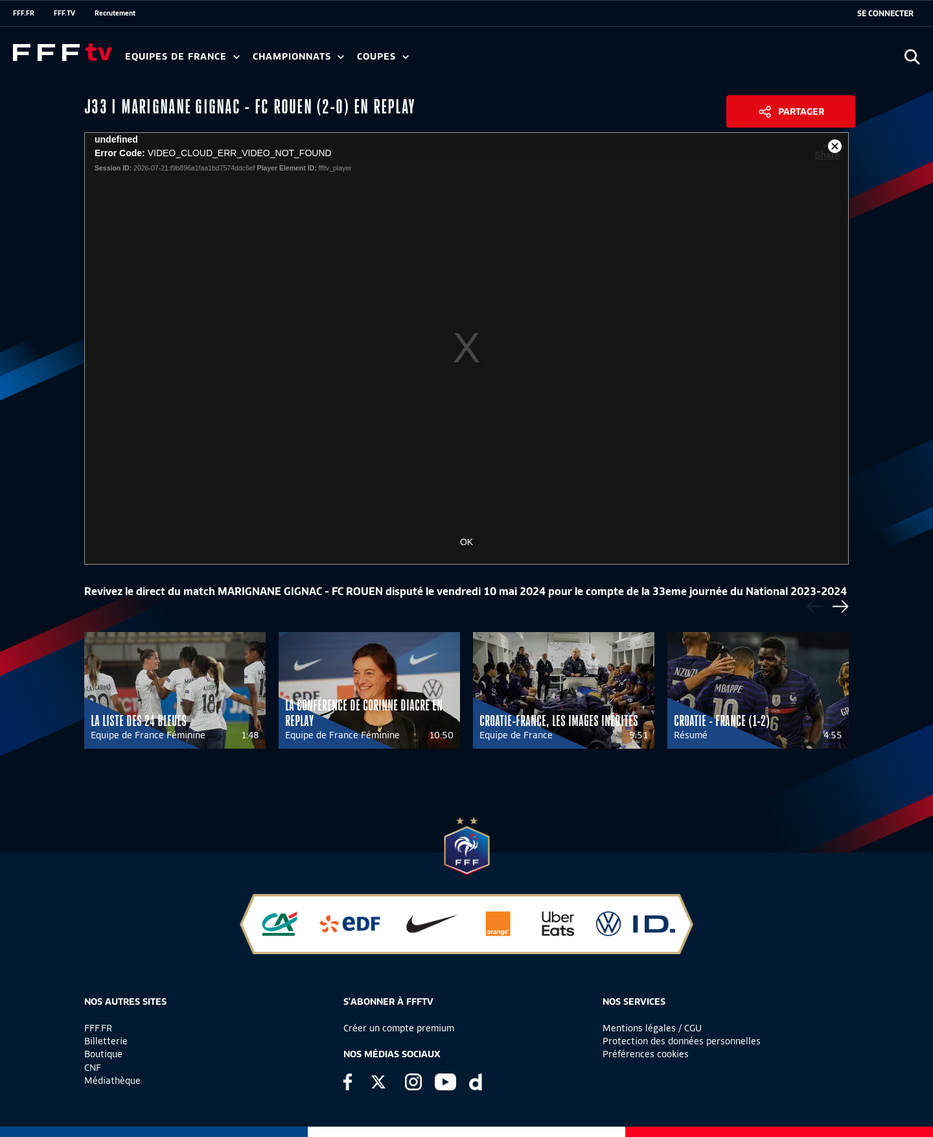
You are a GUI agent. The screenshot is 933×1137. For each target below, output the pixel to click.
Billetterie (106, 1041)
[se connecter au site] (885, 13)
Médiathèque (112, 1080)
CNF (92, 1067)
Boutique (103, 1054)
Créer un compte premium (398, 1028)
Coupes (383, 57)
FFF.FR (23, 13)
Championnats (298, 57)
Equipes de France (182, 57)
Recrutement (115, 13)
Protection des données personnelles (682, 1041)
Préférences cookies (646, 1054)
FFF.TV (64, 13)
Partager (801, 111)
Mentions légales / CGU (652, 1028)
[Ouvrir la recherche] (912, 57)
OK (466, 542)
